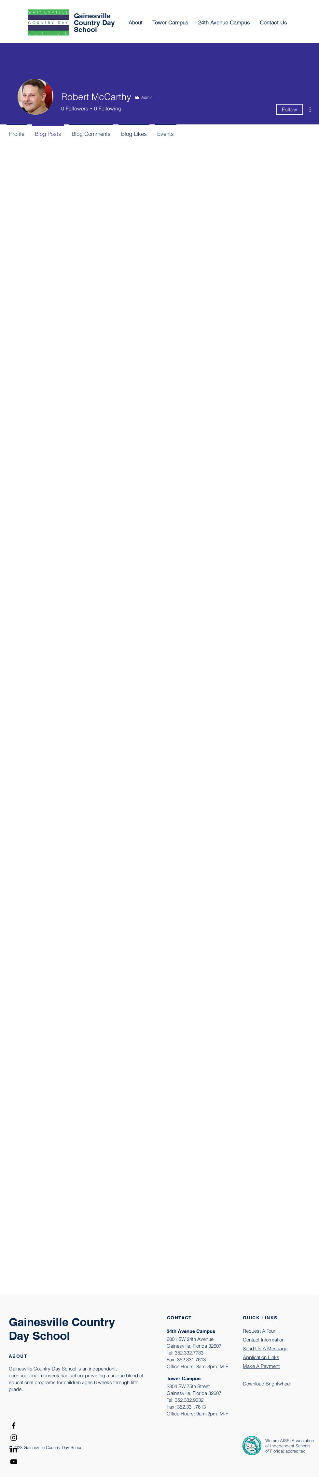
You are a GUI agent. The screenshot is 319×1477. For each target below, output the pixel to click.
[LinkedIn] (13, 1449)
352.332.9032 (189, 1400)
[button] (224, 22)
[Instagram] (13, 1437)
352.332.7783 (189, 1353)
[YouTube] (13, 1461)
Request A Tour (259, 1331)
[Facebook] (13, 1425)
